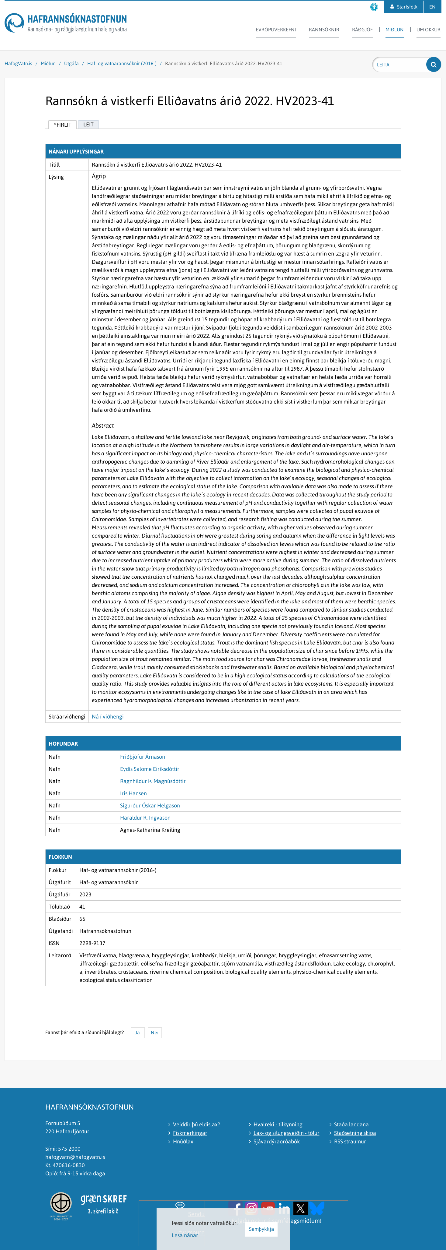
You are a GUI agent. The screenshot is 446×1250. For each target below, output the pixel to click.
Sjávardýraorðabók (277, 1141)
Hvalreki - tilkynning (278, 1124)
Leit (88, 124)
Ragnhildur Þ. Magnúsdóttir (153, 781)
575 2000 (69, 1149)
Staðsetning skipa (355, 1133)
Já (137, 1032)
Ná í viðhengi (108, 716)
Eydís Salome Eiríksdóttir (149, 769)
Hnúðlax (183, 1141)
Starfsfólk (407, 6)
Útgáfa (71, 63)
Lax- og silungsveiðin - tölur (287, 1133)
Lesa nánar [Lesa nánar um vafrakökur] (185, 1235)
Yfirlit (62, 125)
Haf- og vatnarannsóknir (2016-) (122, 63)
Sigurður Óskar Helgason (150, 805)
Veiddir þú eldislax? (196, 1124)
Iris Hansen (133, 793)
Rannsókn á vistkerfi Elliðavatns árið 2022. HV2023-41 (223, 63)
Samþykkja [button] (261, 1229)
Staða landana (351, 1124)
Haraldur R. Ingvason (145, 817)
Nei (154, 1032)
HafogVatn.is (18, 63)
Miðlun (48, 63)
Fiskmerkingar (190, 1133)
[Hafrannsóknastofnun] (65, 24)
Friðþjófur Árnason (142, 757)
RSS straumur (350, 1141)
